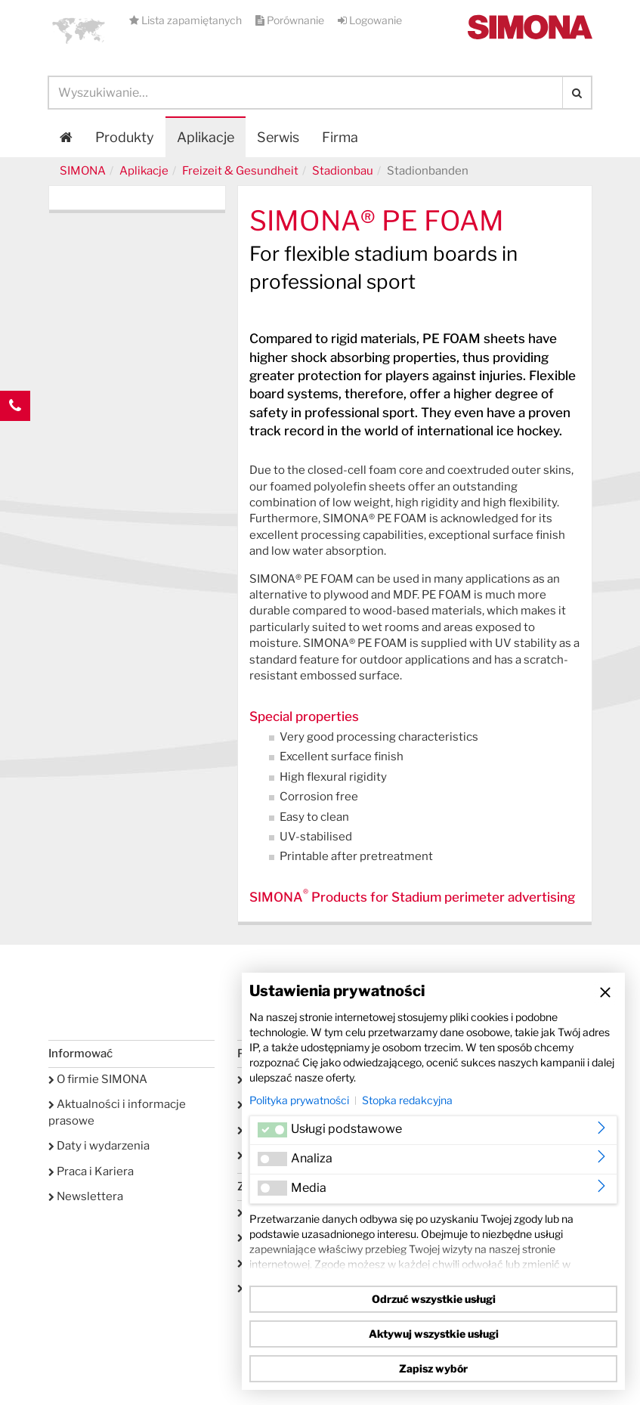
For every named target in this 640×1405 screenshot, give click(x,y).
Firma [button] (340, 137)
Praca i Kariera (91, 1171)
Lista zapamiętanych (186, 20)
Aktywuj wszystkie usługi (434, 1333)
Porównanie (290, 20)
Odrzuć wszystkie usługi (434, 1298)
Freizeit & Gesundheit (240, 171)
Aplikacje (205, 137)
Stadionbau (342, 171)
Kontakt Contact (15, 436)
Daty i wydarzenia (99, 1146)
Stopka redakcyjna (407, 1100)
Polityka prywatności (299, 1100)
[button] (78, 30)
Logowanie (370, 20)
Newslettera (85, 1196)
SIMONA (83, 171)
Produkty (124, 137)
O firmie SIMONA (97, 1079)
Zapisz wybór (433, 1368)
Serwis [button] (278, 137)
